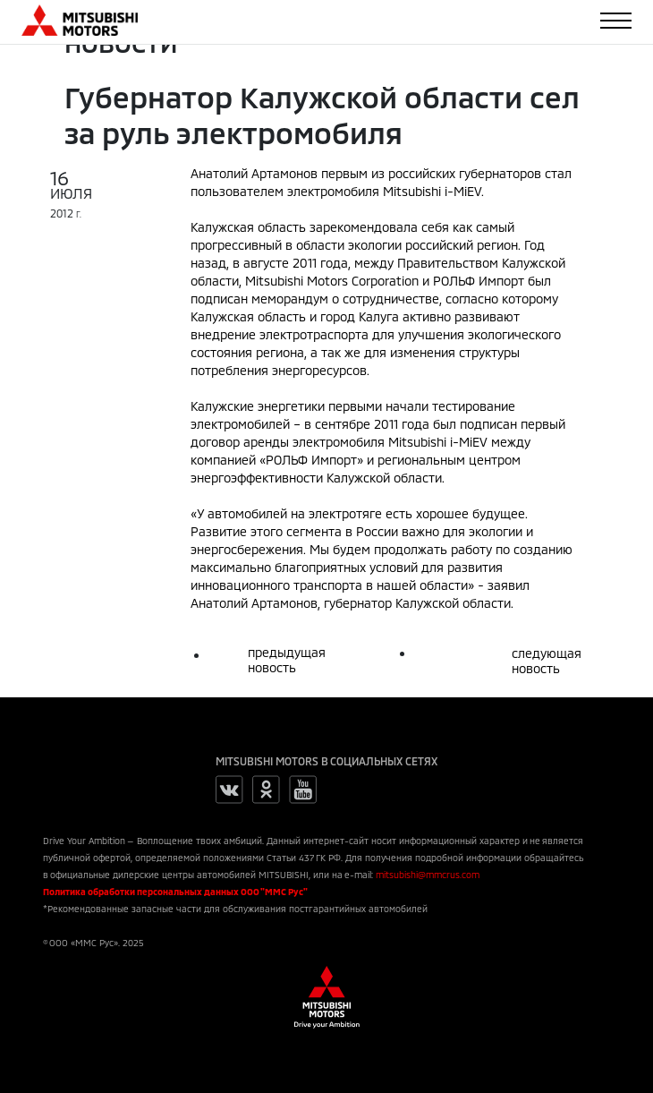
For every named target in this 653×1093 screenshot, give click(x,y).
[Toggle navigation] (616, 20)
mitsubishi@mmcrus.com (427, 874)
